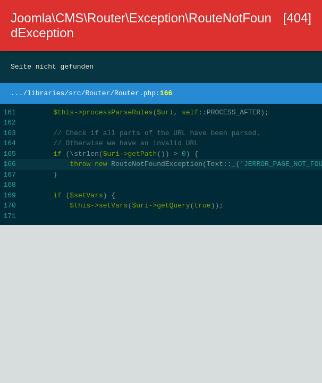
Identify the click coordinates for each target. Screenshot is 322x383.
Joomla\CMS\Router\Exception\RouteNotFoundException (141, 25)
